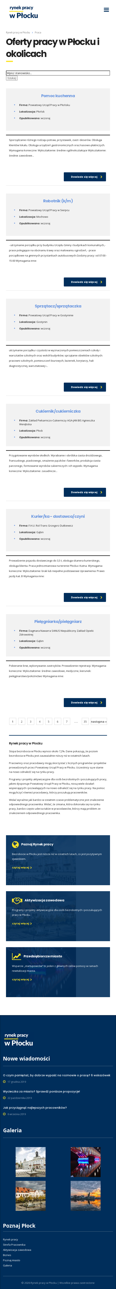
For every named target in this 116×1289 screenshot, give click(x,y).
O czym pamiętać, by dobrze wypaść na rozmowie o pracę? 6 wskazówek (56, 1075)
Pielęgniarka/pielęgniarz (58, 621)
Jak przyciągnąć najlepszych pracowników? (35, 1108)
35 (85, 721)
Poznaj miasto (11, 1260)
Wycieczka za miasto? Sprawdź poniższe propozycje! (41, 1091)
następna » (99, 721)
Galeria (7, 1265)
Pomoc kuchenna (58, 96)
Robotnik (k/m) (58, 201)
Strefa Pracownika (14, 1244)
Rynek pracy (10, 1239)
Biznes (7, 1255)
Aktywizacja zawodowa (17, 1250)
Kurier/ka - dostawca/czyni (58, 516)
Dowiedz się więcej (86, 177)
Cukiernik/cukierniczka (58, 411)
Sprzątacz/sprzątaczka (58, 306)
